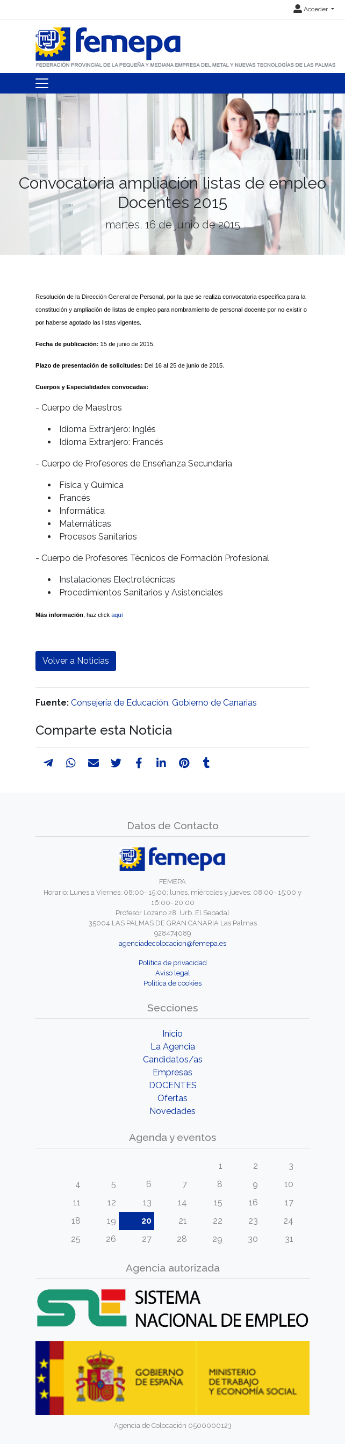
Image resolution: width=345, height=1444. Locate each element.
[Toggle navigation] (41, 83)
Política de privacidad (173, 963)
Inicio (172, 1034)
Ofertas (172, 1098)
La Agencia (172, 1046)
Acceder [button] (311, 9)
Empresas (172, 1072)
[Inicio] (186, 43)
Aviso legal (172, 973)
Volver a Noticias (75, 661)
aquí (117, 615)
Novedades (172, 1111)
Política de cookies (172, 983)
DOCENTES (173, 1085)
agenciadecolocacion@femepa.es (172, 943)
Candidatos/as (173, 1059)
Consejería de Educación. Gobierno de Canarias (164, 703)
